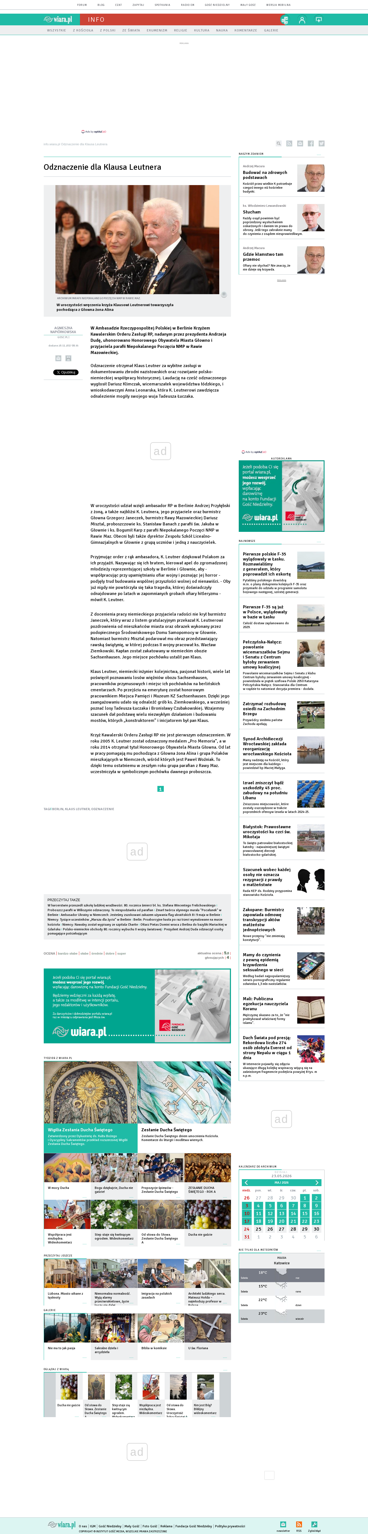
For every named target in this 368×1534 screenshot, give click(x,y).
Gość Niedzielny (217, 5)
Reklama (166, 1526)
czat (118, 5)
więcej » (84, 1195)
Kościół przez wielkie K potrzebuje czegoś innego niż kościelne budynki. (267, 188)
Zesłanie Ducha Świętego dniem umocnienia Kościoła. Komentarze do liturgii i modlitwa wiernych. (180, 1138)
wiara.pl (62, 19)
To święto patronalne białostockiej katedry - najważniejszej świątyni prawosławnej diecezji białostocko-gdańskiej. (268, 849)
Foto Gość (150, 1526)
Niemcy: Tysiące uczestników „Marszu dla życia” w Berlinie (89, 920)
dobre (110, 953)
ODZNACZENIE (102, 809)
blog (101, 5)
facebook (311, 143)
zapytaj (138, 5)
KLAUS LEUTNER (77, 809)
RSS (299, 1523)
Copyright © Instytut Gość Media (101, 1531)
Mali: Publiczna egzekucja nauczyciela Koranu (265, 1003)
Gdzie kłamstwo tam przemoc (263, 257)
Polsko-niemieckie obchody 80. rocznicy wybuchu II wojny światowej (112, 929)
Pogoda (281, 1258)
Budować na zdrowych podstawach (265, 175)
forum (82, 5)
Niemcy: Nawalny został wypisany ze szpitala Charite (100, 925)
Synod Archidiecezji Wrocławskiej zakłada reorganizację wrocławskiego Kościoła (267, 746)
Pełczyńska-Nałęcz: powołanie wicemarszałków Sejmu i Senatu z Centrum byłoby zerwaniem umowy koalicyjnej (266, 655)
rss (289, 143)
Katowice (282, 1263)
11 (258, 1213)
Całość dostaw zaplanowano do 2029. (266, 625)
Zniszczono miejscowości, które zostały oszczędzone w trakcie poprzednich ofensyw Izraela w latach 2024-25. (276, 808)
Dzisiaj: (281, 1175)
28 (270, 1198)
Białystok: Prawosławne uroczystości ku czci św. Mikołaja (267, 831)
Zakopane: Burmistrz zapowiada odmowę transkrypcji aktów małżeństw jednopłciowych (263, 919)
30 (293, 1198)
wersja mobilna (278, 5)
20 (281, 1221)
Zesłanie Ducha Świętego (167, 1129)
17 (247, 1221)
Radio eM (187, 5)
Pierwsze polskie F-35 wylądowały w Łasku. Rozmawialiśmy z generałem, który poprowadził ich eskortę (267, 564)
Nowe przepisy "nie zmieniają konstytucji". (264, 938)
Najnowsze (247, 541)
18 (258, 1221)
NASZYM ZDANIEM (251, 154)
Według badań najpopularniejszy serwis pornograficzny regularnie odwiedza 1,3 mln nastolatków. (266, 980)
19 (270, 1221)
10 (247, 1213)
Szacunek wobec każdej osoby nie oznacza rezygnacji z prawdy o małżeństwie (267, 877)
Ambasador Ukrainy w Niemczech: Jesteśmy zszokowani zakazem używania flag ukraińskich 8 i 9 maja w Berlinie (140, 915)
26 (247, 1198)
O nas (83, 1526)
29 (281, 1198)
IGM (93, 1526)
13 (281, 1213)
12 (270, 1213)
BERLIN (58, 809)
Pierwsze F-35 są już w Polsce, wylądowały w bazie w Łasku (265, 612)
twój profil (302, 19)
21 (293, 1221)
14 (293, 1213)
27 (258, 1198)
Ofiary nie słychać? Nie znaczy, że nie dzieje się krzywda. (266, 268)
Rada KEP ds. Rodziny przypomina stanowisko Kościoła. (267, 893)
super (121, 953)
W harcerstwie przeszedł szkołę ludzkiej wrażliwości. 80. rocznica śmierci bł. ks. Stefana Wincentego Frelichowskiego (132, 905)
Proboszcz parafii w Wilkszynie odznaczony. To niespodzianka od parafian (100, 910)
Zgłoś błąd (314, 1523)
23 (316, 1221)
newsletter (300, 143)
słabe (85, 953)
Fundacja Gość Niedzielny (194, 1526)
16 (316, 1213)
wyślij (58, 358)
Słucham (252, 212)
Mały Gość (248, 5)
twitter (322, 143)
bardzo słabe (67, 953)
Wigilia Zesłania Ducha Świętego (80, 1129)
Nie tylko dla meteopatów (258, 1250)
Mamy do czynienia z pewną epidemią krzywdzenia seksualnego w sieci (263, 962)
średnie (97, 953)
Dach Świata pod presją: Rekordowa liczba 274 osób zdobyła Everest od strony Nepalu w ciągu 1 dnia (267, 1047)
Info (96, 19)
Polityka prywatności (230, 1526)
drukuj (68, 358)
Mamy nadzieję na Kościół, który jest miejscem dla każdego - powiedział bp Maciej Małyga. (266, 764)
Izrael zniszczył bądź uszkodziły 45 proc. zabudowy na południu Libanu (265, 790)
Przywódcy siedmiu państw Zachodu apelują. (262, 722)
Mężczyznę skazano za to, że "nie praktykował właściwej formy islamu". (266, 1019)
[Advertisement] (184, 87)
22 (305, 1221)
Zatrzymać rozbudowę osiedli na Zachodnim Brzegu (264, 708)
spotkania (162, 5)
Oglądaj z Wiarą (56, 1369)
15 (305, 1213)
